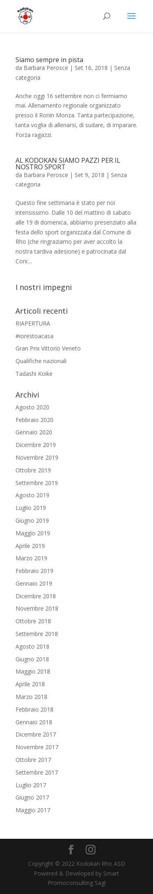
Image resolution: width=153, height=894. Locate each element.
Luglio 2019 (31, 508)
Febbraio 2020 (34, 420)
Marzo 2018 (31, 697)
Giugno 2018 (32, 659)
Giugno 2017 (32, 797)
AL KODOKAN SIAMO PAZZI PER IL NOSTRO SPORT (68, 163)
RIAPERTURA (33, 323)
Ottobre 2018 (33, 621)
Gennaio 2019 (34, 583)
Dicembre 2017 (36, 734)
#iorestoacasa (34, 336)
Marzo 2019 (31, 558)
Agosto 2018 (32, 646)
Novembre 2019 (37, 457)
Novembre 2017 (37, 747)
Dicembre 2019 (36, 445)
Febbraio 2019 (34, 571)
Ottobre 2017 (33, 760)
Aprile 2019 (30, 546)
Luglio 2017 (31, 785)
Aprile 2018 (30, 684)
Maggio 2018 (33, 671)
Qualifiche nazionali (41, 361)
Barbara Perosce (46, 68)
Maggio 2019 (33, 533)
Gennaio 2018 (34, 722)
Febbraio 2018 (34, 709)
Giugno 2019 (32, 520)
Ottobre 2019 (33, 470)
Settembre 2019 (37, 483)
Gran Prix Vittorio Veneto (48, 348)
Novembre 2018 (37, 608)
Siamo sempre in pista (49, 59)
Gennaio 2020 (34, 432)
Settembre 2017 (37, 772)
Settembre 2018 (37, 634)
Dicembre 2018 (36, 596)
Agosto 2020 (32, 407)
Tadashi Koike (34, 373)
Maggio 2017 (33, 810)
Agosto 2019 (32, 495)
